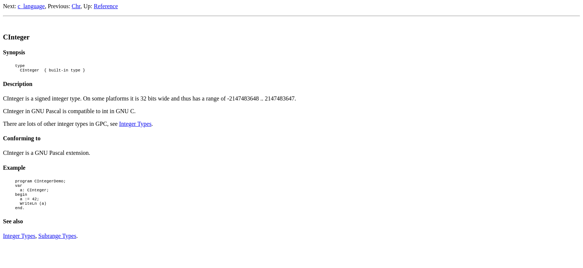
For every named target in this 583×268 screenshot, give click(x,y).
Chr (76, 6)
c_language (31, 6)
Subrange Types (57, 246)
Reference (106, 6)
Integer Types (135, 126)
